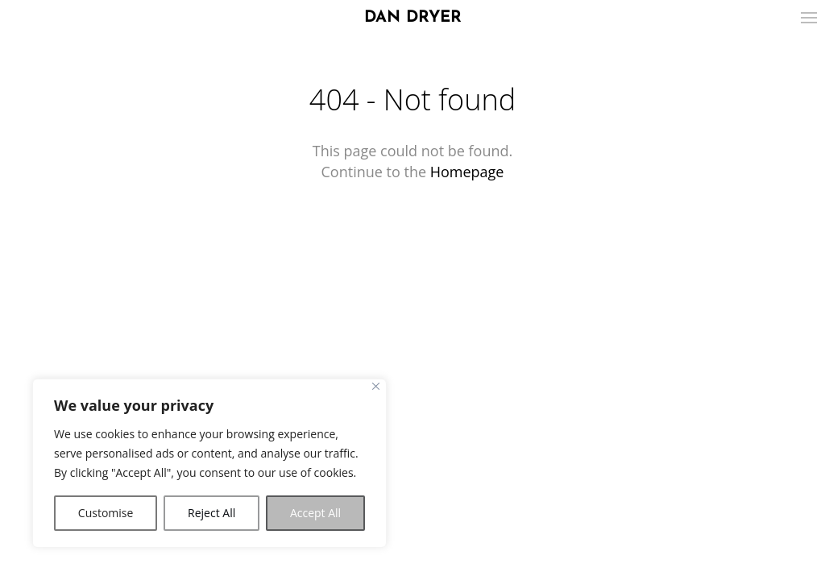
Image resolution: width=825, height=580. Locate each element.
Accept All (315, 512)
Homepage (467, 171)
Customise (106, 512)
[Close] (375, 386)
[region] (209, 463)
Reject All (211, 512)
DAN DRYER (413, 18)
